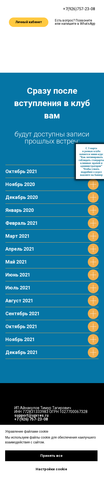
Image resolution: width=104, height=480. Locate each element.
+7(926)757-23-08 (79, 8)
